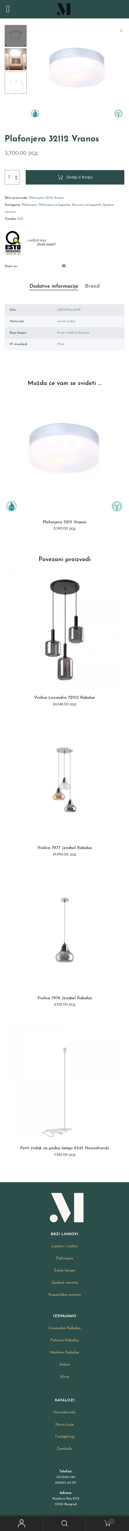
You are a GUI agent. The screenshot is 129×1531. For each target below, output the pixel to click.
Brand (92, 286)
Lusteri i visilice (65, 1246)
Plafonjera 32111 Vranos (64, 522)
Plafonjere (29, 205)
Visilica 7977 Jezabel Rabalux (64, 848)
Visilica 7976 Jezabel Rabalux (64, 998)
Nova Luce (64, 1424)
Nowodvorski (64, 1412)
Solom (64, 1365)
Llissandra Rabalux (64, 1328)
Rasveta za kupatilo (86, 205)
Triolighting (64, 1437)
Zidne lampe (64, 1270)
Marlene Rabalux (64, 1352)
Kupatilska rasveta (65, 1295)
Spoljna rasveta (64, 1283)
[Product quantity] (9, 177)
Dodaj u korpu (79, 177)
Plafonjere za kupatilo (54, 205)
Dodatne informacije (53, 286)
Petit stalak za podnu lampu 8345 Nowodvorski (64, 1148)
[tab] (53, 286)
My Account (21, 1523)
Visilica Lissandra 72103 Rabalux (64, 698)
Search (64, 1523)
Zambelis (64, 1449)
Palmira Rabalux (64, 1340)
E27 (20, 219)
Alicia (64, 1377)
